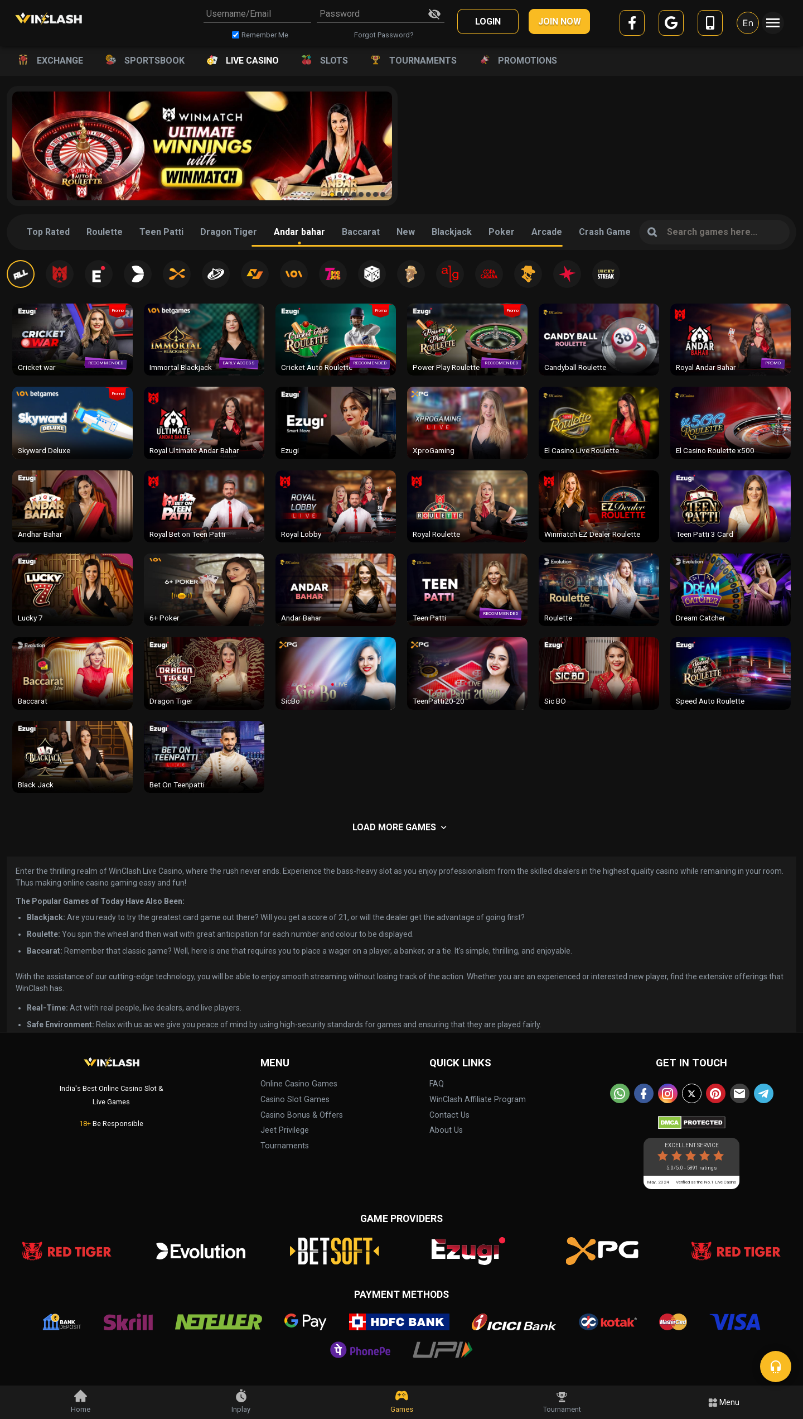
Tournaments (284, 1146)
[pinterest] (715, 1093)
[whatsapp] (620, 1093)
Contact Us (449, 1115)
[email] (739, 1093)
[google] (671, 25)
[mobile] (710, 25)
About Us (446, 1130)
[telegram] (763, 1093)
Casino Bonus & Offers (301, 1115)
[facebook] (632, 25)
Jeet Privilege (284, 1130)
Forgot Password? (383, 35)
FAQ (436, 1084)
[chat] (775, 1366)
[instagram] (668, 1093)
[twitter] (692, 1093)
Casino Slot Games (295, 1099)
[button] (332, 194)
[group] (202, 146)
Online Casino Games (298, 1084)
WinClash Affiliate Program (477, 1099)
